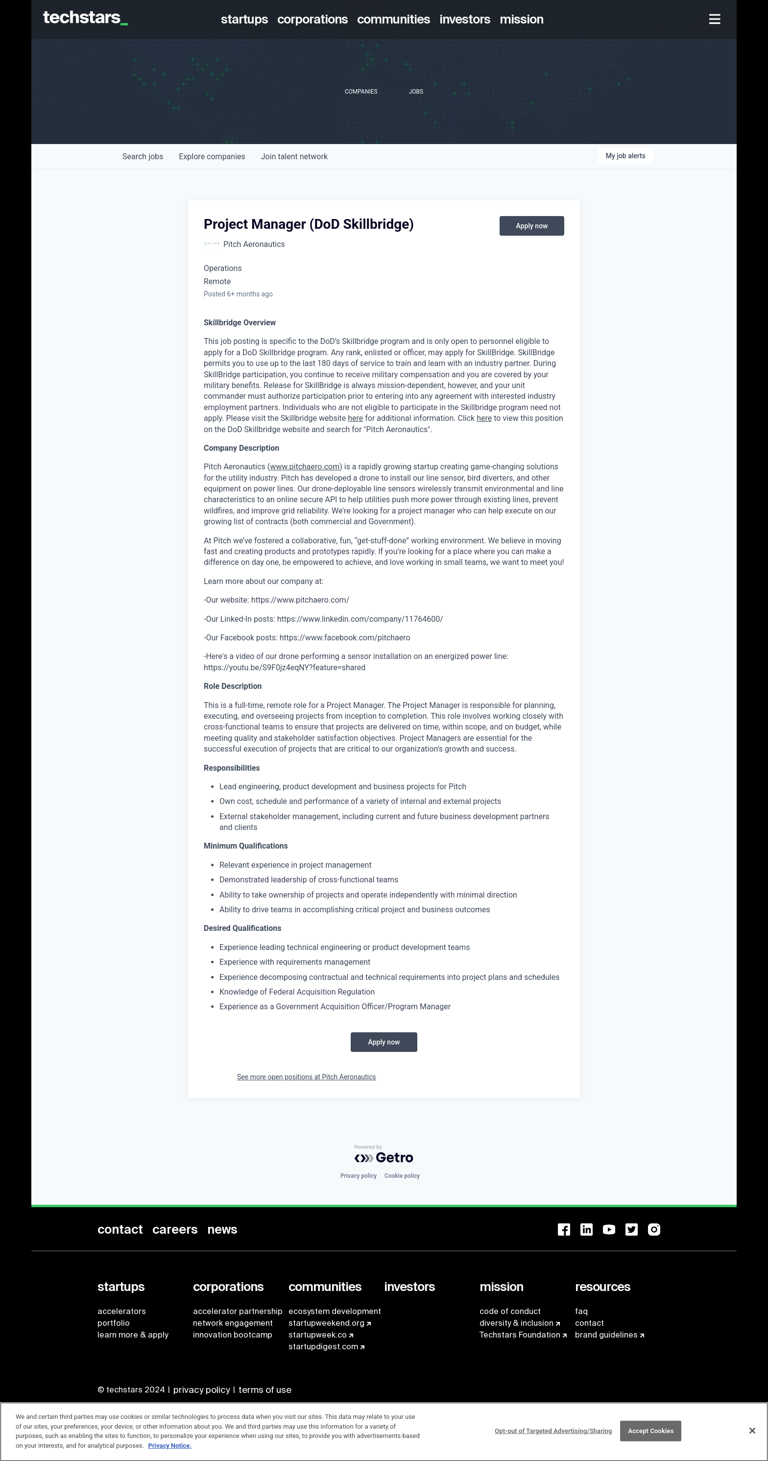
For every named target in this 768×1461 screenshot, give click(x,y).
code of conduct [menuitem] (510, 1311)
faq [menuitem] (581, 1311)
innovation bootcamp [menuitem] (232, 1335)
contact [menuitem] (589, 1323)
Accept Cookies (650, 1435)
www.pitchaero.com (304, 466)
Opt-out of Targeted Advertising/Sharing (553, 1435)
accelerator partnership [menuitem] (238, 1311)
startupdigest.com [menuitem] (323, 1346)
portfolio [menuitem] (113, 1323)
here (355, 418)
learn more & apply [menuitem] (132, 1335)
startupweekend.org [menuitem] (326, 1323)
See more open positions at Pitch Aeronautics (306, 1077)
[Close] (752, 1435)
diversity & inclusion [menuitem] (516, 1323)
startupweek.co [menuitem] (317, 1335)
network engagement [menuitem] (233, 1323)
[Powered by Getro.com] (384, 1154)
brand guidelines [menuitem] (606, 1335)
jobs (142, 156)
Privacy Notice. (170, 1450)
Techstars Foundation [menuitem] (520, 1335)
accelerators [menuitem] (121, 1311)
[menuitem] (246, 19)
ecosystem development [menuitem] (334, 1311)
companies (212, 156)
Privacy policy (358, 1175)
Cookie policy (402, 1175)
